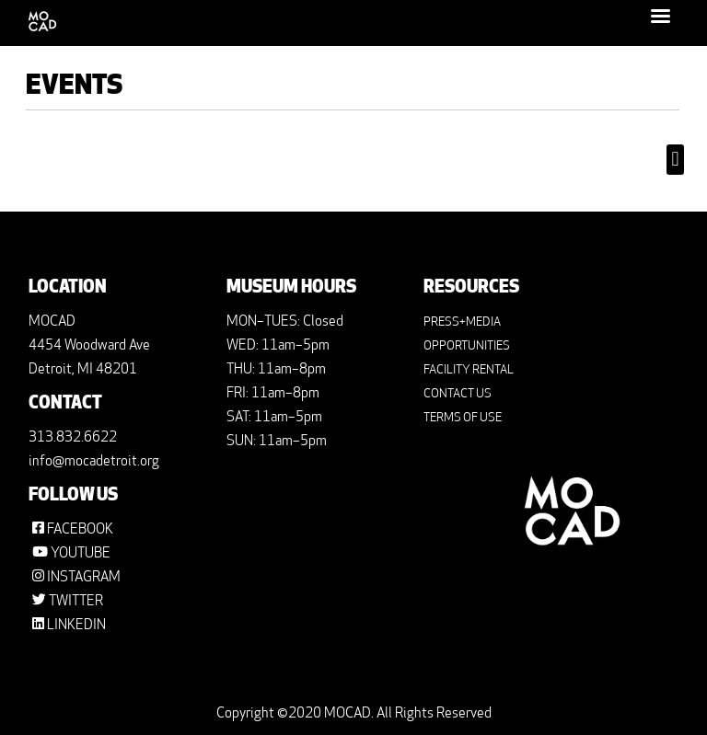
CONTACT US (457, 394)
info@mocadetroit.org (94, 462)
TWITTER (76, 602)
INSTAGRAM (84, 578)
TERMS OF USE (462, 418)
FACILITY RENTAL (468, 370)
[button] (675, 159)
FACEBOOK (80, 530)
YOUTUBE (80, 554)
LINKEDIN (76, 626)
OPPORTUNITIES (466, 346)
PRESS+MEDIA (462, 322)
